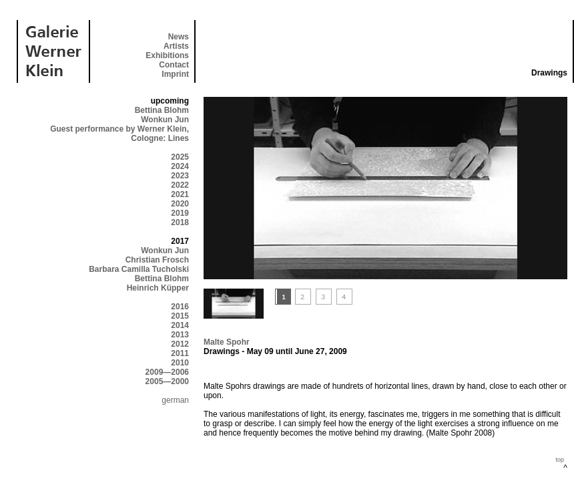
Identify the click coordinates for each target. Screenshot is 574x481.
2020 (180, 203)
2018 (180, 222)
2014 (180, 325)
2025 (180, 157)
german (175, 400)
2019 (180, 213)
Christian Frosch (157, 260)
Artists (176, 46)
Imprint (175, 74)
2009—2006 (167, 372)
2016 (180, 306)
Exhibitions (167, 55)
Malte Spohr (227, 342)
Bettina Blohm (162, 110)
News (178, 36)
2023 (180, 175)
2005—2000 (167, 381)
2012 (180, 344)
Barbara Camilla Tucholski (139, 269)
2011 (180, 353)
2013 (180, 334)
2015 (180, 316)
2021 (180, 194)
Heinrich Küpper (158, 288)
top (559, 459)
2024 (180, 166)
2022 (180, 185)
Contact (174, 64)
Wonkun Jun (165, 119)
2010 (180, 362)
